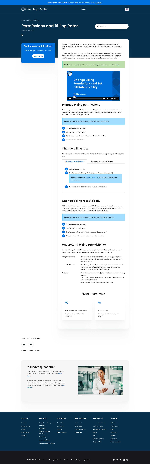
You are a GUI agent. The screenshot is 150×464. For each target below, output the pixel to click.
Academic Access (80, 429)
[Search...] (112, 26)
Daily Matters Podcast (99, 429)
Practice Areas (25, 426)
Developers (78, 432)
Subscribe (114, 432)
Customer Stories (98, 426)
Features (24, 423)
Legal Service (87, 460)
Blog (94, 435)
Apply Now (98, 3)
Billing (36, 20)
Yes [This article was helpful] (24, 344)
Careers (59, 429)
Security (23, 435)
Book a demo (38, 56)
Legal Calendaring (44, 440)
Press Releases (61, 432)
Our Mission (60, 426)
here (118, 65)
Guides (95, 432)
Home (23, 20)
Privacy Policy (75, 460)
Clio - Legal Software (55, 460)
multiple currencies (92, 177)
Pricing (23, 429)
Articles (84, 9)
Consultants (78, 426)
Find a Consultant (115, 442)
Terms (66, 460)
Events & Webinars (98, 439)
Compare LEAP (97, 442)
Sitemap (113, 435)
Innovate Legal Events (99, 423)
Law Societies (79, 423)
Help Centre (114, 423)
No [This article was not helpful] (31, 344)
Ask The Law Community (76, 311)
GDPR (112, 429)
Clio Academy (114, 426)
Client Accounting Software (47, 443)
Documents (42, 428)
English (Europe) (127, 9)
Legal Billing (42, 437)
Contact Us (114, 439)
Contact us (103, 311)
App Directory (25, 432)
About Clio (60, 423)
